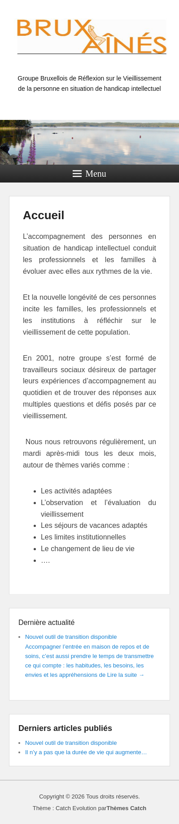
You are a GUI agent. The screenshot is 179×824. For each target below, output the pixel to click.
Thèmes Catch (126, 808)
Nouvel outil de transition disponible (71, 636)
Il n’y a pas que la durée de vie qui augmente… (86, 752)
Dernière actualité (46, 622)
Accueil (44, 215)
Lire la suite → (125, 674)
